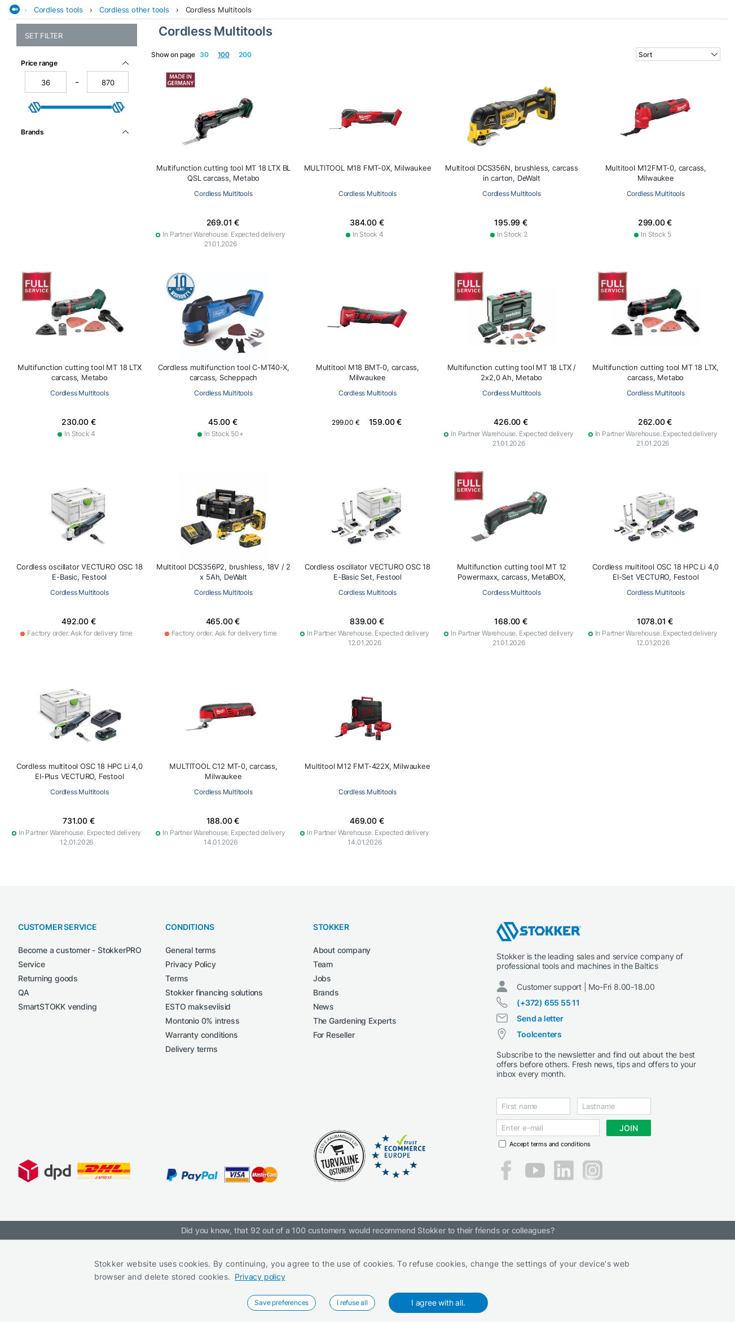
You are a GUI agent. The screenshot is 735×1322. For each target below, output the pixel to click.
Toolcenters (539, 1116)
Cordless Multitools (219, 92)
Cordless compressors (64, 189)
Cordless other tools (134, 92)
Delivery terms (191, 1131)
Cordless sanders (55, 260)
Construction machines (267, 70)
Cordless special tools (63, 272)
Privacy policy (260, 1276)
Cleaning (195, 70)
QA (23, 1075)
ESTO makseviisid (198, 1089)
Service (31, 1046)
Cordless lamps (51, 224)
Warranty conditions (201, 1117)
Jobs (322, 1061)
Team (323, 1046)
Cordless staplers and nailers (75, 284)
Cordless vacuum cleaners (71, 296)
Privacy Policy (190, 1046)
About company (342, 1032)
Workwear (710, 70)
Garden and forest (465, 70)
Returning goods (48, 1061)
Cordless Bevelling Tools (67, 144)
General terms (190, 1032)
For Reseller (334, 1117)
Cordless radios (52, 248)
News (323, 1089)
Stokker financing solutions (214, 1075)
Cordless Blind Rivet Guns (70, 155)
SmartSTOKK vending (57, 1089)
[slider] (35, 403)
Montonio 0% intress (202, 1103)
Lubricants (531, 70)
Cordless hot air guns (62, 213)
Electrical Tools (353, 70)
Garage (407, 70)
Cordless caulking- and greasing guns (65, 172)
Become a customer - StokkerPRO (80, 1032)
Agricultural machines (126, 70)
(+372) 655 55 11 (548, 1085)
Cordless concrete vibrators (74, 201)
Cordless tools (58, 92)
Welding (577, 70)
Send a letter (540, 1101)
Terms (176, 1061)
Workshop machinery (641, 70)
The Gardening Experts (355, 1103)
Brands (326, 1075)
